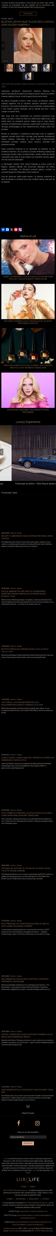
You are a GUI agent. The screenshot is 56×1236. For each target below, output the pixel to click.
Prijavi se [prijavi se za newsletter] (28, 1143)
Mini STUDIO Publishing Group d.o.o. (16, 1190)
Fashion (4, 18)
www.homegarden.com (40, 1222)
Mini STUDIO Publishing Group (42, 1231)
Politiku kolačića (39, 7)
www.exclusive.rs (28, 1218)
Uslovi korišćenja (15, 1231)
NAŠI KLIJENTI (34, 1199)
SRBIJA (32, 1186)
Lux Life (6, 1159)
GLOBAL (24, 1186)
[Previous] (3, 45)
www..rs (25, 1211)
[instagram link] (37, 1123)
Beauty (10, 18)
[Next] (53, 45)
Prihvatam (28, 14)
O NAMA (9, 1199)
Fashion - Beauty (16, 533)
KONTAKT (46, 1199)
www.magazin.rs (26, 1215)
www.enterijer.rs (22, 1222)
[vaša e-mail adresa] (28, 1137)
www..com (39, 1211)
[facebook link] (18, 1123)
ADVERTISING (21, 1199)
